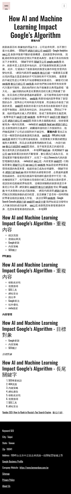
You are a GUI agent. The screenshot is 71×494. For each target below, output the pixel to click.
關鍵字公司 (40, 61)
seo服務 (36, 72)
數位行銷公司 (18, 84)
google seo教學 (54, 61)
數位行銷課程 (13, 146)
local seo (51, 124)
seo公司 (6, 54)
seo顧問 (47, 50)
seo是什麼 (21, 117)
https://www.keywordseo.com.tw (34, 467)
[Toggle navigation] (64, 6)
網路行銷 (10, 172)
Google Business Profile (12, 461)
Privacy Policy (8, 480)
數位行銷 (45, 72)
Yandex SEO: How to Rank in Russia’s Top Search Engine (26, 412)
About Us (6, 486)
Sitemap (6, 474)
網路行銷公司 (35, 50)
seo (14, 91)
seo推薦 (30, 84)
